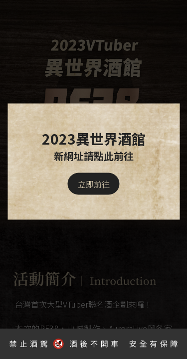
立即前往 (94, 184)
